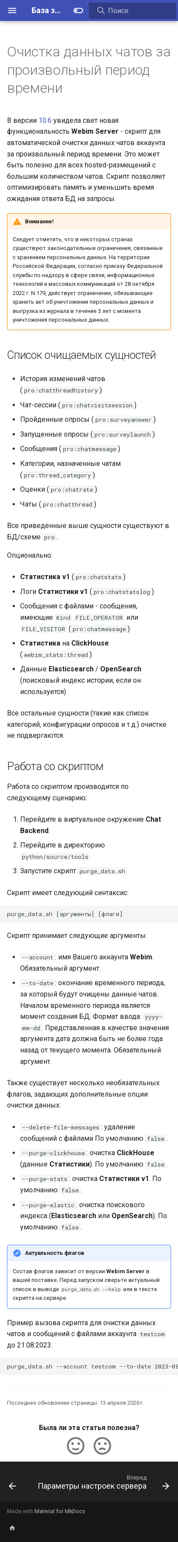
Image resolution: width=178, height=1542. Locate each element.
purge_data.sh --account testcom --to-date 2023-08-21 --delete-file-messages (92, 1366)
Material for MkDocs (60, 1511)
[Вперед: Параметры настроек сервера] (102, 1484)
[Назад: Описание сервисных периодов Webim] (12, 1484)
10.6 (45, 120)
